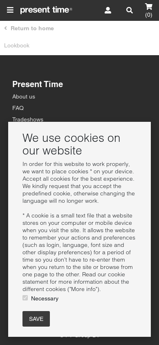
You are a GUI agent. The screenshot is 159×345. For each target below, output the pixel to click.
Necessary (44, 298)
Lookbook (16, 45)
